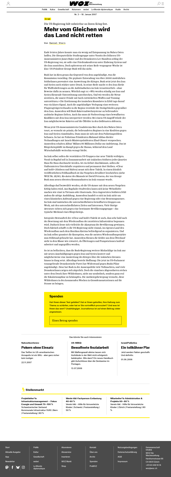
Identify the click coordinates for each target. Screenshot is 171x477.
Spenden (94, 461)
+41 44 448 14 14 (153, 465)
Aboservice (66, 452)
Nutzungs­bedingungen (127, 447)
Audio (118, 9)
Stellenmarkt (35, 390)
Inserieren (65, 457)
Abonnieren (66, 447)
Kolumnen (76, 9)
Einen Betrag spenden (65, 320)
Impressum (123, 461)
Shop (63, 466)
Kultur (52, 9)
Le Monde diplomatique (102, 9)
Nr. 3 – (85, 14)
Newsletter (10, 461)
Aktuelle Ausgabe (12, 452)
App (7, 457)
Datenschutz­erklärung (127, 452)
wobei (86, 9)
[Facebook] (12, 467)
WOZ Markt (66, 461)
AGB (120, 457)
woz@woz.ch (151, 468)
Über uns (93, 452)
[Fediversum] (7, 467)
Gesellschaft (63, 9)
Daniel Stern (57, 43)
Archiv (126, 9)
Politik (44, 9)
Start (7, 447)
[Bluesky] (18, 467)
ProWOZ (93, 466)
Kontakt (93, 447)
